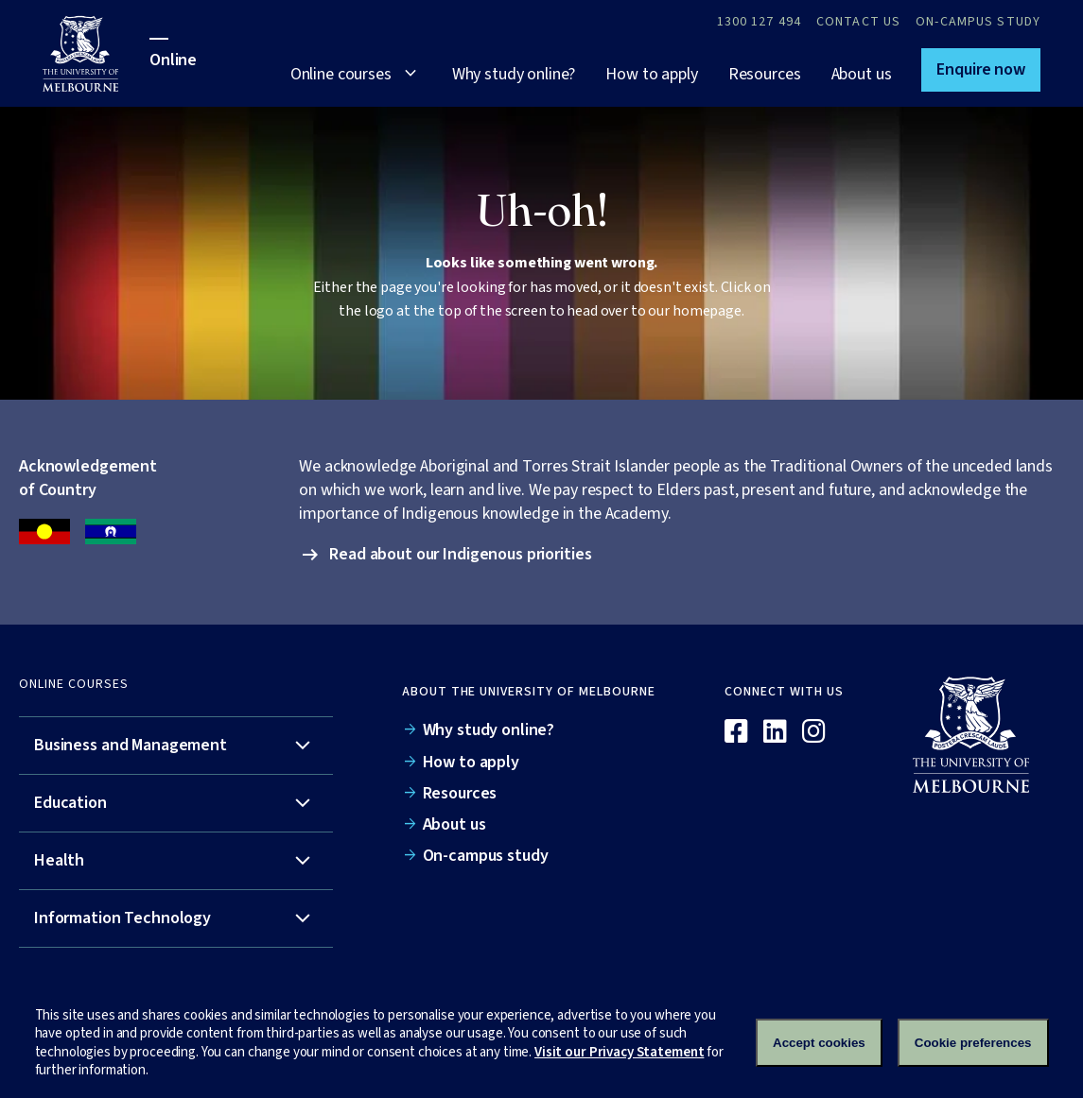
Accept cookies (819, 1043)
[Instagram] (814, 732)
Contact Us (858, 21)
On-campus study (978, 21)
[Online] (980, 734)
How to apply (651, 74)
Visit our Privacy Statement (619, 1052)
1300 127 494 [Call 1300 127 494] (759, 21)
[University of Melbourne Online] (96, 53)
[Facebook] (736, 732)
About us (861, 74)
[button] (980, 70)
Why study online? (514, 74)
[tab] (176, 746)
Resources (764, 74)
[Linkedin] (775, 732)
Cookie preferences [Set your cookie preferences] (973, 1043)
